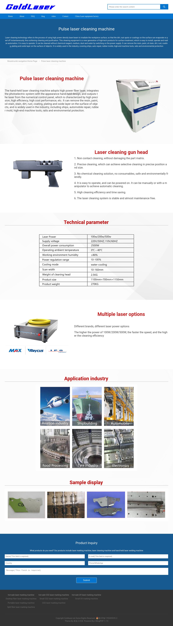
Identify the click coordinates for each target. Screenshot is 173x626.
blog (43, 16)
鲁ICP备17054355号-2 (106, 619)
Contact (65, 16)
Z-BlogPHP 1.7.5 (101, 622)
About (21, 16)
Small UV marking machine (86, 599)
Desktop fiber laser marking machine (21, 599)
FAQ (33, 16)
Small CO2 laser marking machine (54, 599)
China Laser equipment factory (87, 16)
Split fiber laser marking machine (21, 608)
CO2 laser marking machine (53, 604)
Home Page (32, 61)
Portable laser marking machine (21, 604)
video (53, 16)
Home (10, 16)
